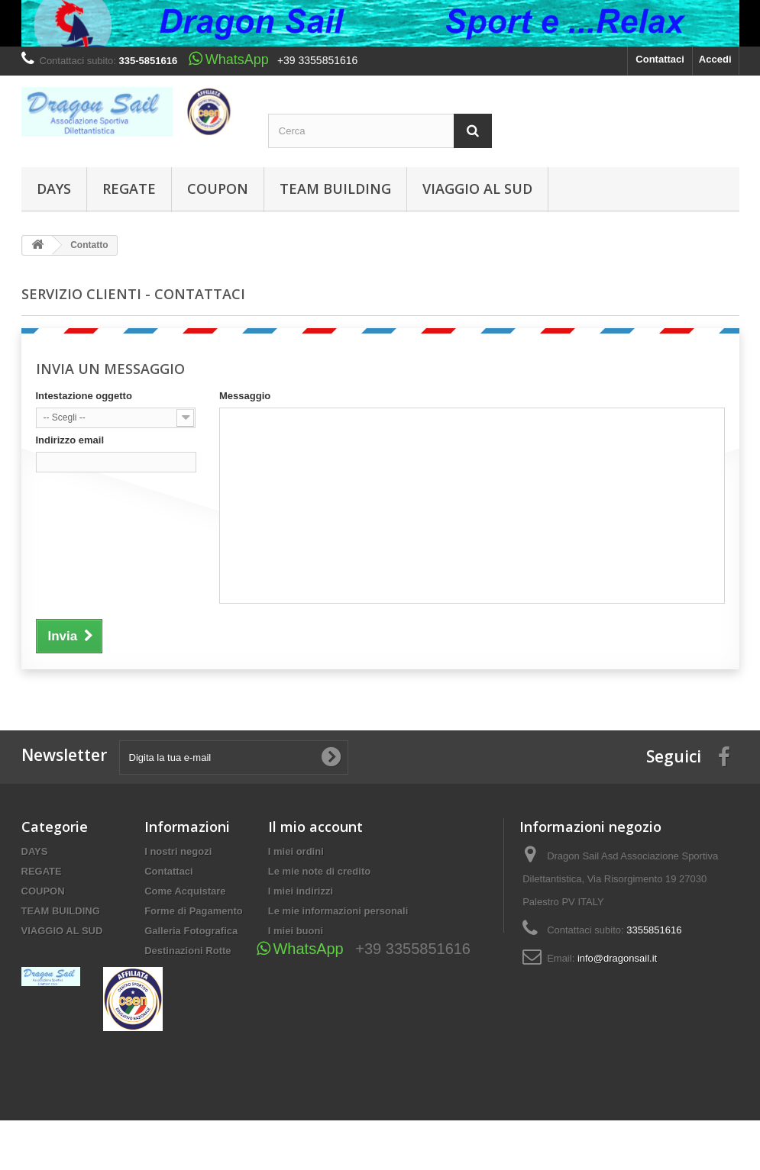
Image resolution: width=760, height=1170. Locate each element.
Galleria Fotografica (191, 930)
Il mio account (315, 826)
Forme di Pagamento (193, 911)
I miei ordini (296, 851)
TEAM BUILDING (335, 188)
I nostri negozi (178, 851)
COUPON (217, 188)
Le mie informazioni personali (338, 911)
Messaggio (244, 395)
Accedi (715, 59)
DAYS (54, 188)
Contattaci (659, 59)
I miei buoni (295, 930)
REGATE (129, 188)
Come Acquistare (184, 891)
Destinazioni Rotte (187, 950)
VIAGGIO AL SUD (477, 188)
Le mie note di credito (319, 871)
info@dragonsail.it (617, 958)
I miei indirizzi (300, 891)
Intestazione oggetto (84, 395)
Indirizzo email (70, 440)
